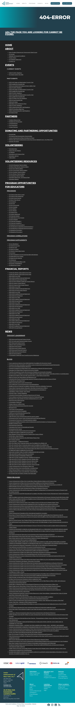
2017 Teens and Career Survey (17, 343)
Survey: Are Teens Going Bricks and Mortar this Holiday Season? (25, 632)
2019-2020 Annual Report (16, 311)
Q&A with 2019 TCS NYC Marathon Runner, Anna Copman (24, 464)
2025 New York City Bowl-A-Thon (17, 103)
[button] (26, 3)
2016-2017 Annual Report (15, 327)
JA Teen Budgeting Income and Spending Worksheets (23, 254)
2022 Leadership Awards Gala (17, 84)
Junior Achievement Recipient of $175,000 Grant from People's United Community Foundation (34, 630)
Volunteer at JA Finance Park (16, 154)
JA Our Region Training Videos (17, 174)
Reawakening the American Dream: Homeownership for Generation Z (27, 389)
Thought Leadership (16, 335)
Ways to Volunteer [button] (35, 673)
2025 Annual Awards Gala (15, 100)
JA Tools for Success (14, 245)
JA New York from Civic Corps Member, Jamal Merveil (23, 471)
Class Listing (12, 157)
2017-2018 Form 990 (14, 319)
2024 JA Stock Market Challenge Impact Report (22, 281)
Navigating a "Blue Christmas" (17, 414)
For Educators (14, 186)
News (46, 3)
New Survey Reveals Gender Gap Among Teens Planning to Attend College (29, 639)
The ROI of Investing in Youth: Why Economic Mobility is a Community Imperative (30, 372)
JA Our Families (13, 207)
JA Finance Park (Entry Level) (16, 194)
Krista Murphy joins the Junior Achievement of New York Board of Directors (29, 550)
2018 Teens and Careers (15, 346)
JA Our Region (13, 210)
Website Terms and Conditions (17, 56)
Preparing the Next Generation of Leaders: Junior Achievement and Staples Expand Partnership (34, 365)
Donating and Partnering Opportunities (31, 130)
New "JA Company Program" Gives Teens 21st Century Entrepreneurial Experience (30, 634)
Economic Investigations (15, 263)
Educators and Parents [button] (48, 672)
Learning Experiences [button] (48, 685)
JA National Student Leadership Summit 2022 (21, 450)
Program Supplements (17, 240)
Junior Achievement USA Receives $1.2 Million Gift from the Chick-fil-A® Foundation (31, 597)
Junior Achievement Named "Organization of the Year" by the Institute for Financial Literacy (33, 545)
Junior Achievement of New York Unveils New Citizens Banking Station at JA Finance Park (32, 481)
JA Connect (12, 252)
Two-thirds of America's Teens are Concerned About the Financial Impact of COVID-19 (31, 534)
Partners (11, 116)
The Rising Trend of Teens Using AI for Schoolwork (22, 430)
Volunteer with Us (13, 156)
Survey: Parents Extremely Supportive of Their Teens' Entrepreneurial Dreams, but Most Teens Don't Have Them (38, 629)
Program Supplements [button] (48, 675)
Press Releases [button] (34, 694)
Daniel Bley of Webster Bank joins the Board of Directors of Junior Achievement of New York (33, 584)
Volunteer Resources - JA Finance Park (19, 177)
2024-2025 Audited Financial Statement (19, 278)
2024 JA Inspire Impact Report (17, 283)
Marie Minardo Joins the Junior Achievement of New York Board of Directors (29, 486)
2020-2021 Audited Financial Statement (19, 304)
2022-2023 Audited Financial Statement (19, 294)
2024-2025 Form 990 (14, 276)
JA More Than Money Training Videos (18, 166)
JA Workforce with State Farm (17, 381)
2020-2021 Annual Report (16, 306)
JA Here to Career (14, 249)
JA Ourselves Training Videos (16, 175)
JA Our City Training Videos (16, 168)
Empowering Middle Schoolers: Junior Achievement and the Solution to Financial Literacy (32, 421)
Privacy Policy (12, 57)
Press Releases (13, 477)
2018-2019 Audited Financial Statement (19, 315)
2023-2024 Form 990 (14, 287)
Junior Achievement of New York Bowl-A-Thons (21, 138)
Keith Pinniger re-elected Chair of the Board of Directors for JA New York (28, 577)
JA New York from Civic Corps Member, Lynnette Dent (23, 468)
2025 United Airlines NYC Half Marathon (19, 107)
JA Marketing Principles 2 (15, 232)
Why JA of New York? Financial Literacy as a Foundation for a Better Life (28, 443)
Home (18, 3)
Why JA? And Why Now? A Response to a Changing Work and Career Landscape (30, 446)
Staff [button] (31, 687)
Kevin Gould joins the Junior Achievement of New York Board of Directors (28, 488)
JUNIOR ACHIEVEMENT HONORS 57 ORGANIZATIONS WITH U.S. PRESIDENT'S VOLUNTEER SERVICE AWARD (38, 627)
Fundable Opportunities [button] (62, 673)
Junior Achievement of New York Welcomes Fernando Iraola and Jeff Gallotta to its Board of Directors (36, 563)
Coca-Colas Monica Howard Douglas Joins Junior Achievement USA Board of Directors (32, 613)
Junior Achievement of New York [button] (64, 686)
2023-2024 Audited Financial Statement (19, 288)
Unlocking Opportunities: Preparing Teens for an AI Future (24, 395)
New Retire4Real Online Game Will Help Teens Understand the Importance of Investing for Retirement (36, 536)
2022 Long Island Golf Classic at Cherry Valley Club (22, 86)
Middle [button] (46, 688)
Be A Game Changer (14, 439)
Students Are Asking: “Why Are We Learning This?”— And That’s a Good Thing (29, 375)
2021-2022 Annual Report (15, 301)
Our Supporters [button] (62, 676)
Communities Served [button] (35, 690)
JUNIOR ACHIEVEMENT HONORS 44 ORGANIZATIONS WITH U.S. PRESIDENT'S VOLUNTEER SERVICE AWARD (38, 543)
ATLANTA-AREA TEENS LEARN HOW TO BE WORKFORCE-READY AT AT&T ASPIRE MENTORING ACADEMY (37, 541)
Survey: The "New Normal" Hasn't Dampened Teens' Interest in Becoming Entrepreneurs (32, 548)
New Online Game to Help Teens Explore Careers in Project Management (28, 538)
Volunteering (14, 145)
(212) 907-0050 (7, 686)
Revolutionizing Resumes (15, 425)
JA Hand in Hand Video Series (17, 251)
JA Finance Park (13, 112)
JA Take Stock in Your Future (16, 217)
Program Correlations (17, 236)
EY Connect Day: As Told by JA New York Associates (22, 473)
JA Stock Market (13, 219)
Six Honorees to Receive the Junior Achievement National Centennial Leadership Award (32, 607)
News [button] (31, 696)
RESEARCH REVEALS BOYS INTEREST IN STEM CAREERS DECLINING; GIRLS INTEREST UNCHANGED (36, 625)
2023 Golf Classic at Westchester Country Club (21, 89)
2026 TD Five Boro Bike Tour (16, 109)
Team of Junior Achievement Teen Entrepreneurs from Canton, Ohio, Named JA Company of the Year (36, 600)
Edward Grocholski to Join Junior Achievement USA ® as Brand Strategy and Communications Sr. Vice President (38, 641)
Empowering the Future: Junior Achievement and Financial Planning (27, 418)
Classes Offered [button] (34, 675)
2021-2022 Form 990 (14, 297)
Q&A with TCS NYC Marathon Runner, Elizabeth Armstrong (24, 457)
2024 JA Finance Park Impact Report (19, 285)
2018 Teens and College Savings (17, 348)
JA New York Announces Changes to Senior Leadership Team (25, 579)
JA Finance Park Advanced (16, 196)
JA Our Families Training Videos (17, 172)
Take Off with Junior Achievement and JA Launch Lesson (24, 416)
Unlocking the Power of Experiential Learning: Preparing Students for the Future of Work (32, 379)
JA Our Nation (12, 208)
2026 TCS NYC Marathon (15, 72)
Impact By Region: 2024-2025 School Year (20, 272)
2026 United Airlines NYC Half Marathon (19, 110)
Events (40, 3)
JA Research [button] (33, 692)
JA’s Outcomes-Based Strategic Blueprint (20, 366)
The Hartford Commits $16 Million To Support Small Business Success (27, 547)
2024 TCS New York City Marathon (18, 98)
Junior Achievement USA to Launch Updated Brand (22, 540)
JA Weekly (12, 152)
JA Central (11, 54)
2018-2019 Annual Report (15, 317)
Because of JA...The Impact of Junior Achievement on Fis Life (25, 398)
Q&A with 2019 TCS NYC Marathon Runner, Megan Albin (23, 459)
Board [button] (31, 689)
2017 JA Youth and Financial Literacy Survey (20, 341)
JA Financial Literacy (14, 216)
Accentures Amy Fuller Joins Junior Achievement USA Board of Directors (28, 598)
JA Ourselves (12, 201)
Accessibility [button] (28, 704)
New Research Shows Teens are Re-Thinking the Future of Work (26, 434)
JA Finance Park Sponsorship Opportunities (20, 136)
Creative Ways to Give (14, 120)
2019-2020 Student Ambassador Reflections (20, 455)
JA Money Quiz (13, 247)
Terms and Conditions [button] (10, 704)
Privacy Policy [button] (20, 704)
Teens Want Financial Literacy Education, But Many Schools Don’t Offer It (28, 388)
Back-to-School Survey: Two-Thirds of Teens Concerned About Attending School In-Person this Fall (35, 520)
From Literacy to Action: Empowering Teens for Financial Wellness (26, 397)
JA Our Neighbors (13, 244)
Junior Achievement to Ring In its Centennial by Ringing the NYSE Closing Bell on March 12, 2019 (34, 506)
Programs (32, 3)
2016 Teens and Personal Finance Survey (19, 339)
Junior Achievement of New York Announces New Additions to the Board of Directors (31, 483)
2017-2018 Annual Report (15, 322)
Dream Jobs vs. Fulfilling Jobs (17, 404)
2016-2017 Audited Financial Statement (19, 326)
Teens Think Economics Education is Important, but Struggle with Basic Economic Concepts (33, 588)
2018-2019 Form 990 (14, 313)
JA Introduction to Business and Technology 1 (21, 228)
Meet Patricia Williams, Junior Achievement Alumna (22, 470)
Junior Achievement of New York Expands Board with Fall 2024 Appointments (29, 554)
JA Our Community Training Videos (18, 170)
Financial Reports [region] (63, 678)
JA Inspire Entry (13, 212)
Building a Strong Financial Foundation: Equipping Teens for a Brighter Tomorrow (30, 386)
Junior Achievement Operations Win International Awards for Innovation (28, 513)
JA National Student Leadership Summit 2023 (21, 432)
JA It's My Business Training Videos (18, 165)
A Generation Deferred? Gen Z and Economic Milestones (24, 355)
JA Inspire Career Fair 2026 (16, 74)
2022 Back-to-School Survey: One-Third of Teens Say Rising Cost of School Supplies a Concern (33, 448)
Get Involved (67, 3)
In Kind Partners (13, 123)
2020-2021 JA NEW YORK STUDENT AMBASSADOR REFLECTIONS (26, 452)
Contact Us (12, 61)
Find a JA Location (63, 688)
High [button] (45, 690)
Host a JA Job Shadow (15, 150)
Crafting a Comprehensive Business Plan (19, 413)
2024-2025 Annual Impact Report (18, 279)
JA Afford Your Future (14, 265)
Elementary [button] (47, 687)
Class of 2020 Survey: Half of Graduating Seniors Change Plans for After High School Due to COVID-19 (35, 484)
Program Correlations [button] (50, 677)
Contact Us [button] (7, 685)
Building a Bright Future (15, 423)
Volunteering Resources (21, 161)
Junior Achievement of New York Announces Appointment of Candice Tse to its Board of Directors (35, 573)
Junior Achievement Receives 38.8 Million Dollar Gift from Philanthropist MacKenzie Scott (32, 508)
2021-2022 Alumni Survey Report (17, 351)
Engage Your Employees (15, 121)
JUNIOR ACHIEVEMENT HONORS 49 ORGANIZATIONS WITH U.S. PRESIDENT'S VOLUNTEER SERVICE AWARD (38, 529)
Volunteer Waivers (14, 179)
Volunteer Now (13, 148)
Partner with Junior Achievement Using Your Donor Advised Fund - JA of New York (31, 139)
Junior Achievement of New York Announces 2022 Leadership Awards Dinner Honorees (32, 575)
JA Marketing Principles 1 (15, 230)
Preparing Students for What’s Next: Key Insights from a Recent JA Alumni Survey (30, 368)
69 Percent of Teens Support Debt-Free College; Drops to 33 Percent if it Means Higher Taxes (34, 502)
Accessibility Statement (15, 59)
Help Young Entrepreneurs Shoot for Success (21, 405)
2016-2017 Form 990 (14, 324)
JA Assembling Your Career (16, 256)
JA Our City (12, 203)
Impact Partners (13, 127)
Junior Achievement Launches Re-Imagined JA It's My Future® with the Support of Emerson (33, 504)
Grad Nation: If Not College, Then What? (19, 391)
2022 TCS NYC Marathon (15, 87)
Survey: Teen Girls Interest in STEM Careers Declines (23, 602)
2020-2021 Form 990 (14, 303)
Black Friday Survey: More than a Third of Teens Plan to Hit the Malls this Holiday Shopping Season (35, 586)
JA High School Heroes (15, 198)
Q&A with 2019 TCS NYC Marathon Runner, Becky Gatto (23, 461)
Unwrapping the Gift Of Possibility (18, 411)
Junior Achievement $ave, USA (17, 261)
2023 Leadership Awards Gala (17, 91)
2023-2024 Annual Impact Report (18, 290)
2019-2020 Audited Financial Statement (19, 310)
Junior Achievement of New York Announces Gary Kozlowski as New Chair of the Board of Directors (35, 566)
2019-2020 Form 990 (14, 308)
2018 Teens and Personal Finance (18, 350)
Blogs (9, 359)
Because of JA (13, 407)
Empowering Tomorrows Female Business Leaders (23, 420)
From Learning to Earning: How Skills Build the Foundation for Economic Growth (30, 363)
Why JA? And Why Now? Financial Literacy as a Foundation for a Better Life (29, 445)
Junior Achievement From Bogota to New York (21, 466)
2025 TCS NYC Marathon (15, 105)
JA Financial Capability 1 (15, 221)
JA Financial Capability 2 (15, 223)
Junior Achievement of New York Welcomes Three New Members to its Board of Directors (33, 552)
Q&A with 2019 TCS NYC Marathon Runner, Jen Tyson (23, 462)
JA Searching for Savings (15, 258)
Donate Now (55, 3)
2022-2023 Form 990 (14, 292)
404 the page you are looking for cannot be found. (33, 33)
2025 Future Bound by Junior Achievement (20, 382)
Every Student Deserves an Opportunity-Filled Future (23, 52)
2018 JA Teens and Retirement (17, 344)
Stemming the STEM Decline (16, 400)
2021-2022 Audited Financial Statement (19, 299)
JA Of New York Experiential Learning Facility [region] (9, 692)
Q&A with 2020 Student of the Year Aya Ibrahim (21, 454)
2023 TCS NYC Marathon (15, 93)
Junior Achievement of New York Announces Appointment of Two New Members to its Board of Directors (37, 568)
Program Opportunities (20, 183)
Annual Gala (12, 134)
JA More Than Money (14, 200)
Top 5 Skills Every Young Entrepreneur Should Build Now (24, 384)
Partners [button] (61, 671)
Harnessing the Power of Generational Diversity (21, 427)
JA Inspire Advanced (14, 214)
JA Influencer (12, 260)
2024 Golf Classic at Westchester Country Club (21, 95)
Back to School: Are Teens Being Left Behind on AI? (22, 377)
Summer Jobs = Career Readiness (18, 393)
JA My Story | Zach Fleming (16, 436)
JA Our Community (14, 205)
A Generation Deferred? (15, 402)
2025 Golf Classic (13, 102)
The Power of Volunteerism (16, 409)
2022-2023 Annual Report (16, 295)
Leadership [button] (33, 685)
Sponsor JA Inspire (14, 141)
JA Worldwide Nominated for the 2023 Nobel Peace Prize (24, 437)
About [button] (32, 684)
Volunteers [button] (33, 671)
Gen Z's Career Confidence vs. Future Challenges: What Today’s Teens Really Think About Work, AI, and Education (39, 373)
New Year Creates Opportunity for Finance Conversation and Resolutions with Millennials (32, 643)
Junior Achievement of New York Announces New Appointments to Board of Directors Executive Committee (38, 564)
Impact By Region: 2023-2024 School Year (20, 274)
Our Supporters (13, 125)
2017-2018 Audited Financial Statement (19, 320)
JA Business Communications (17, 225)
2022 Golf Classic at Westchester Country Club (21, 82)
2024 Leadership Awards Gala (17, 96)
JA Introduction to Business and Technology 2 (21, 226)
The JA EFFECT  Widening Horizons (18, 441)
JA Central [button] (22, 705)
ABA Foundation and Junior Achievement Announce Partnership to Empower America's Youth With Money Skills (39, 497)
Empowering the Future (15, 429)
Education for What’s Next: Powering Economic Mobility (24, 370)
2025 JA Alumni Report (15, 353)
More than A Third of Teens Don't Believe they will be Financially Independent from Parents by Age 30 (36, 515)
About (24, 3)
